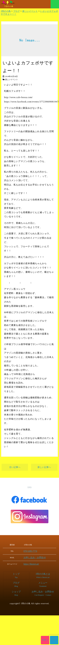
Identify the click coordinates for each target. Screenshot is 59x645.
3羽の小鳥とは (43, 574)
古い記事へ (15, 467)
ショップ (16, 592)
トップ (16, 574)
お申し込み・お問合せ (35, 557)
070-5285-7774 (32, 551)
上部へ (54, 640)
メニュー (55, 4)
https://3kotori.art (32, 563)
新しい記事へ (44, 467)
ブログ (16, 583)
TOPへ (45, 640)
